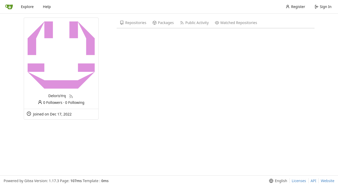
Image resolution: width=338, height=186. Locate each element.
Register (295, 6)
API (313, 180)
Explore (27, 6)
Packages (163, 22)
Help (47, 6)
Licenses (299, 180)
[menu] (277, 181)
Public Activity (194, 22)
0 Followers (50, 102)
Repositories (133, 22)
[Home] (9, 7)
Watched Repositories (236, 22)
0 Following (75, 102)
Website (327, 180)
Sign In (323, 6)
